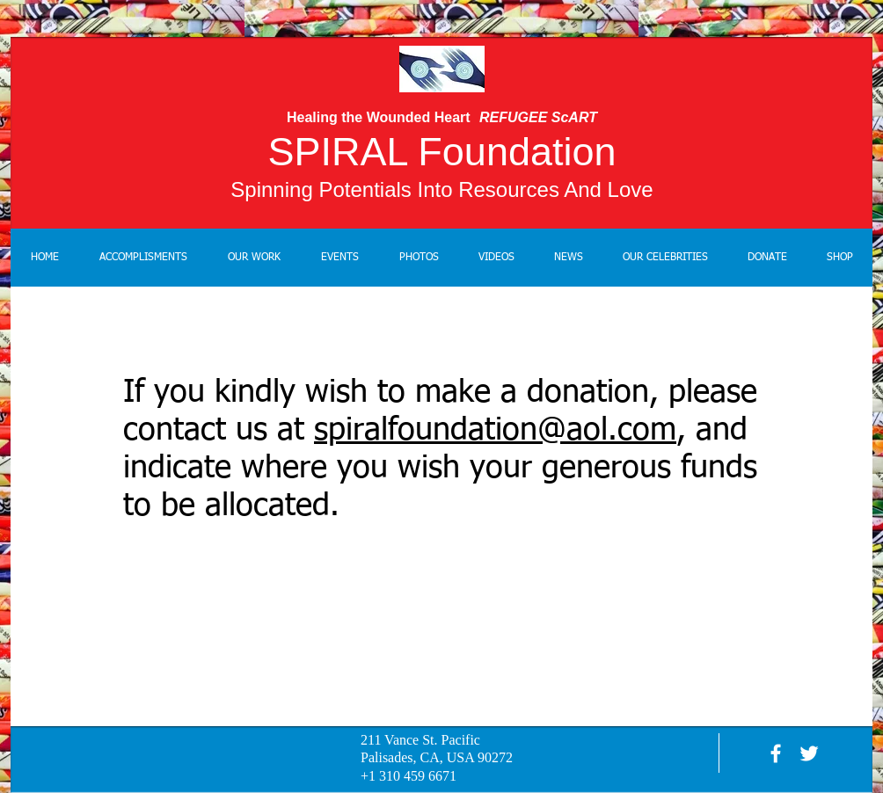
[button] (254, 258)
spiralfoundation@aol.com (495, 431)
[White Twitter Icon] (809, 753)
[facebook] (775, 753)
